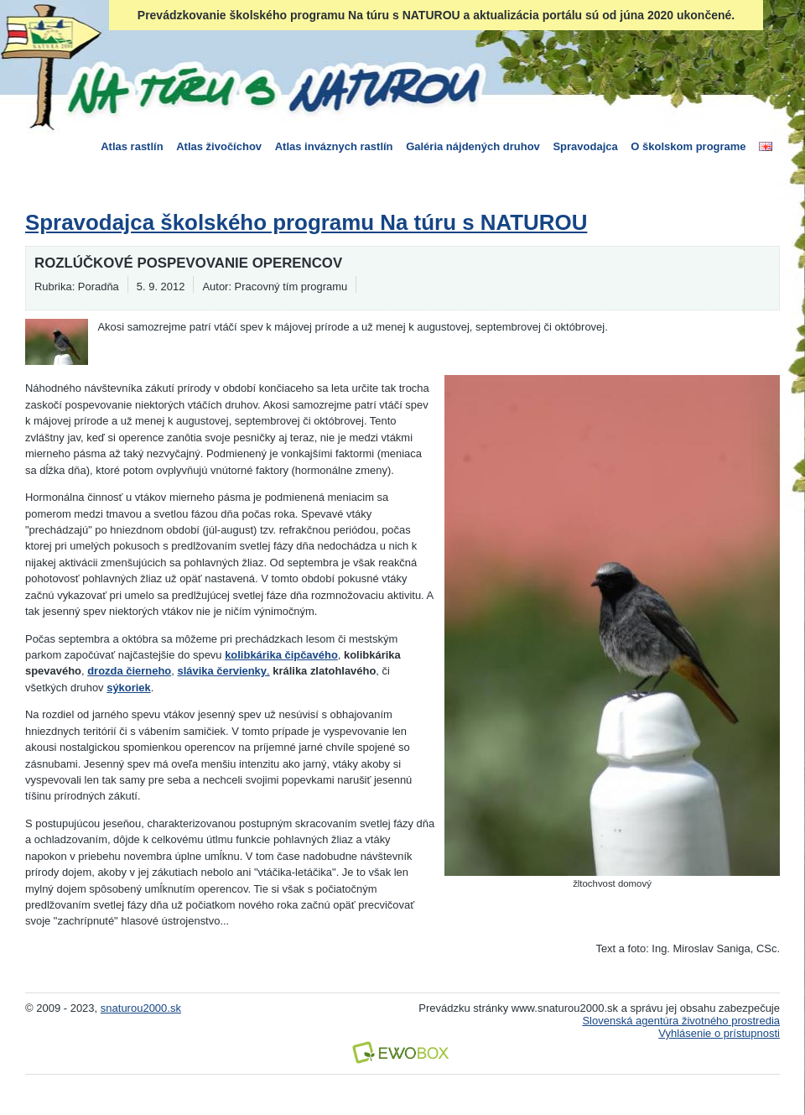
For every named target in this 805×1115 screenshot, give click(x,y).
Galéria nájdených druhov (473, 146)
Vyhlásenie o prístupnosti (719, 1033)
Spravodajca (585, 146)
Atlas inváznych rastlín (334, 146)
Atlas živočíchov (219, 146)
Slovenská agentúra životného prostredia (681, 1020)
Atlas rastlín (132, 146)
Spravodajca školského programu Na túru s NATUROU (306, 222)
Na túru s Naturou (272, 87)
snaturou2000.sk (141, 1008)
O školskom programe (688, 146)
